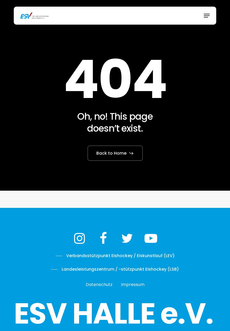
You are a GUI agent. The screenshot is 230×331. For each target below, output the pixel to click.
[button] (207, 15)
